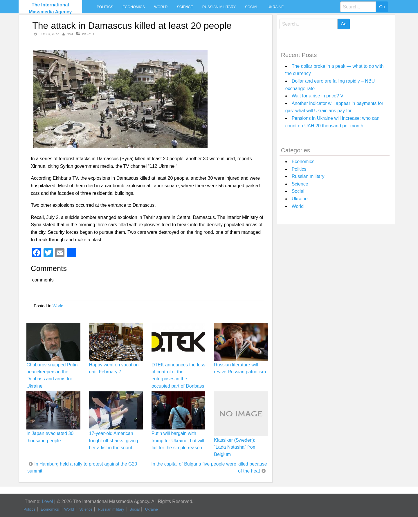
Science (185, 7)
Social (251, 7)
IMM (70, 34)
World (160, 7)
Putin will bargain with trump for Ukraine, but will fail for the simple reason (178, 440)
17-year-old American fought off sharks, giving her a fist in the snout (113, 440)
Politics (105, 7)
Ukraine (276, 7)
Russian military (219, 7)
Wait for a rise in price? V (317, 95)
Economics (133, 7)
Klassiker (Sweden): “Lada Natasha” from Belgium (235, 447)
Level (47, 501)
